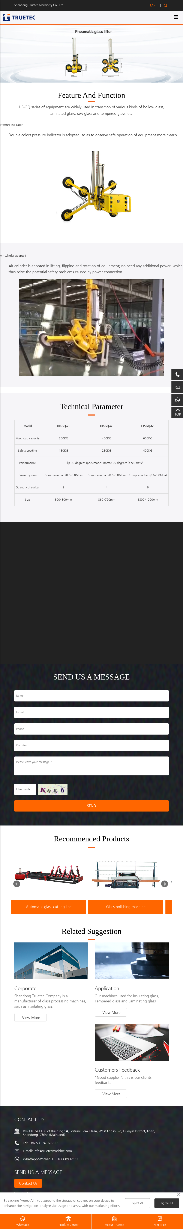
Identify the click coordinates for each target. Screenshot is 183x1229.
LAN (152, 5)
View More (31, 1017)
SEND (91, 806)
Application (107, 988)
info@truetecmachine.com (53, 1151)
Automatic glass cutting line (49, 906)
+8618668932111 (65, 1159)
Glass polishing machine (126, 906)
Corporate (25, 988)
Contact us (28, 1183)
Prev (17, 885)
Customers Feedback (117, 1070)
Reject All (137, 1203)
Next (165, 885)
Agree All (167, 1203)
